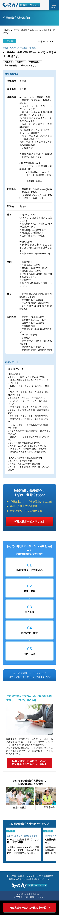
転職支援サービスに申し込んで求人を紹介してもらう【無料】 (29, 762)
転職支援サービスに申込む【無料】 (28, 907)
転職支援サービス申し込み (29, 521)
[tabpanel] (20, 798)
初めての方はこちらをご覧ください (29, 675)
